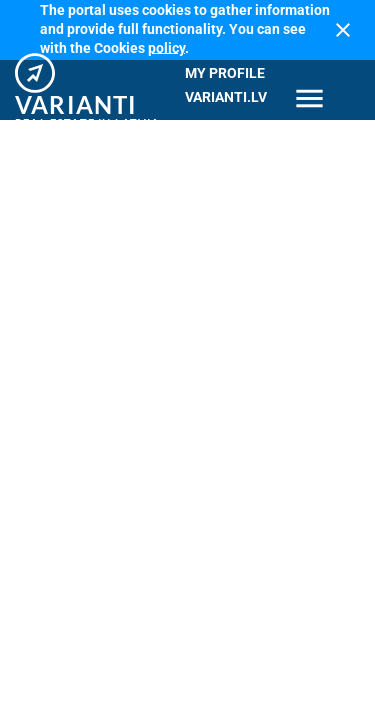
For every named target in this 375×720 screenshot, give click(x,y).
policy (166, 47)
